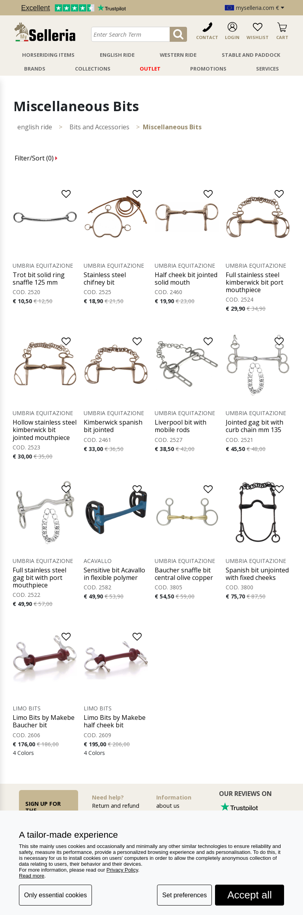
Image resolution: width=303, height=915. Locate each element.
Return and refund (115, 805)
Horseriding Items (48, 54)
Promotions (208, 68)
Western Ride (178, 54)
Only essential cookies (55, 895)
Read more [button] (31, 876)
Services (267, 68)
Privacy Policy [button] (122, 870)
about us (168, 805)
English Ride (117, 54)
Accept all (249, 895)
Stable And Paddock (251, 54)
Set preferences (184, 895)
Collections (92, 68)
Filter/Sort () (36, 158)
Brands (34, 68)
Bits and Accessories (99, 127)
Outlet (150, 68)
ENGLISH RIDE (34, 127)
